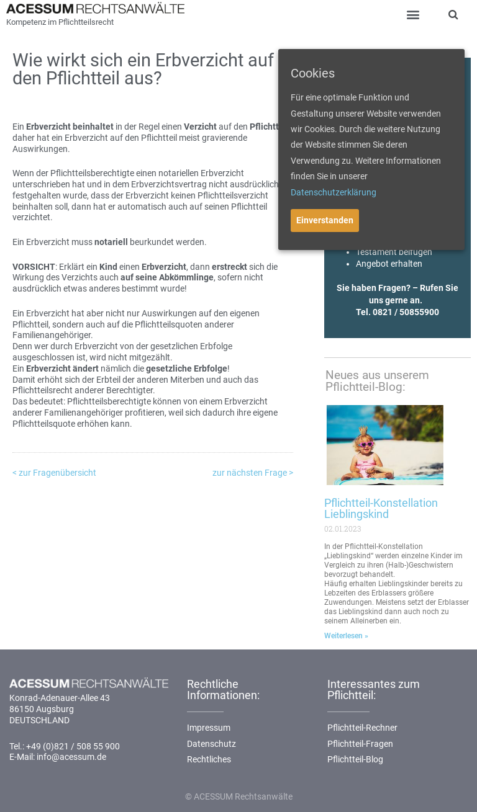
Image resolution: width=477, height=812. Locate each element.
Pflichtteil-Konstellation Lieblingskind (381, 508)
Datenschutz (211, 744)
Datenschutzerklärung (333, 192)
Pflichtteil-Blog (355, 759)
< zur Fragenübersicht (54, 473)
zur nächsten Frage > (252, 473)
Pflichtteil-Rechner (362, 728)
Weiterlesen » (346, 635)
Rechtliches (209, 759)
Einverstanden (324, 220)
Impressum (208, 728)
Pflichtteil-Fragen (360, 744)
